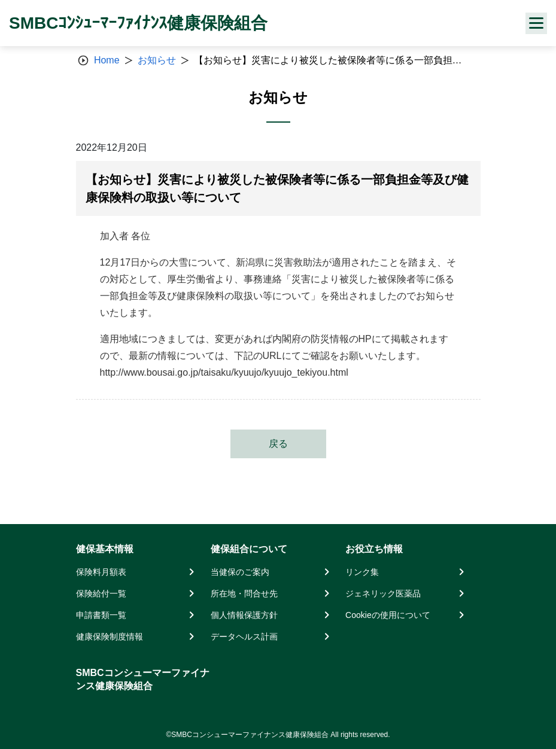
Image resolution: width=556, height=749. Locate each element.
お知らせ (157, 60)
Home (107, 60)
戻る (278, 444)
